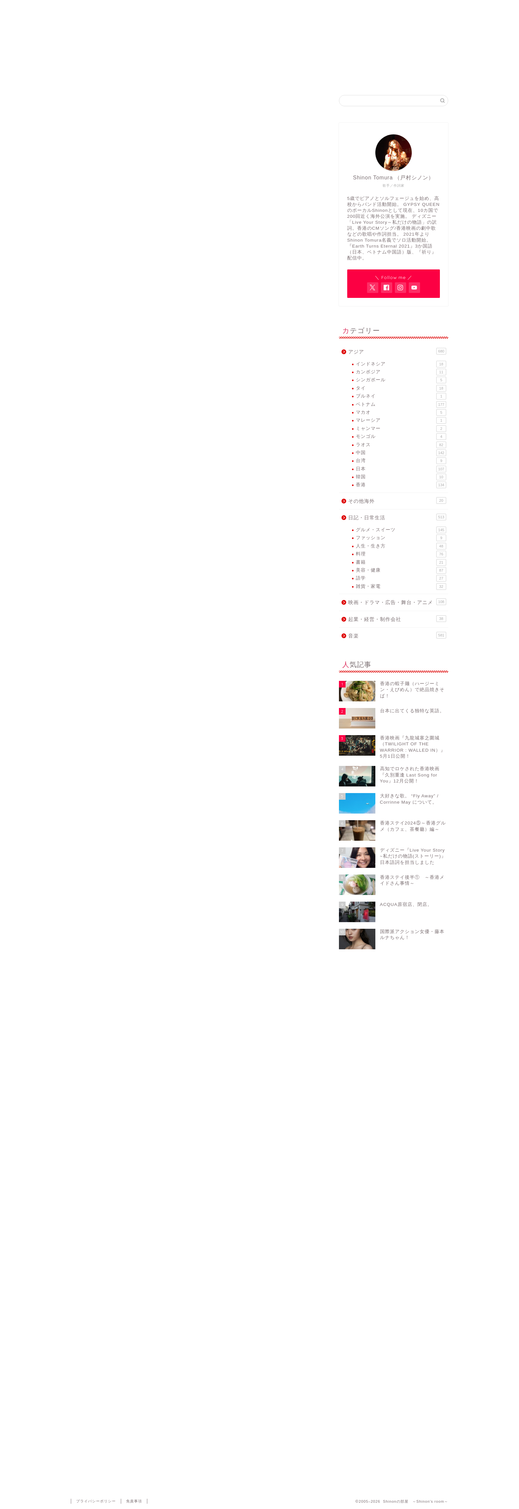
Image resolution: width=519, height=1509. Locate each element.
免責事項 (134, 1501)
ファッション (401, 538)
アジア (397, 351)
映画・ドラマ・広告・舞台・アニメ (397, 601)
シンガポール (401, 380)
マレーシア (401, 420)
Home (140, 77)
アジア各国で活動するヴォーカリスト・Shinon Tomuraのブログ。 (259, 47)
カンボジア (401, 372)
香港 (401, 485)
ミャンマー (401, 428)
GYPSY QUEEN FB (299, 77)
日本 (401, 469)
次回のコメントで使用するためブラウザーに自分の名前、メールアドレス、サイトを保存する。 (193, 1391)
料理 (401, 554)
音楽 (87, 108)
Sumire (111, 151)
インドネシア (401, 364)
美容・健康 (401, 570)
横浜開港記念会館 (120, 568)
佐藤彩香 (242, 444)
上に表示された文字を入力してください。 (121, 1418)
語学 (401, 578)
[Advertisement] (196, 821)
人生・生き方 (401, 546)
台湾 (401, 460)
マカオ (401, 412)
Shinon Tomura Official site (219, 77)
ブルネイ (401, 396)
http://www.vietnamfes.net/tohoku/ (159, 716)
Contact (379, 77)
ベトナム (401, 404)
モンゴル (401, 436)
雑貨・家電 (401, 586)
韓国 (401, 477)
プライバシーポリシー (96, 1501)
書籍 (401, 562)
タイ (401, 388)
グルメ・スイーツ (401, 530)
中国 (401, 452)
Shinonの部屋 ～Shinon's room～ (259, 20)
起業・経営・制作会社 (397, 618)
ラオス (401, 445)
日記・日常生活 (397, 517)
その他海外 (397, 500)
